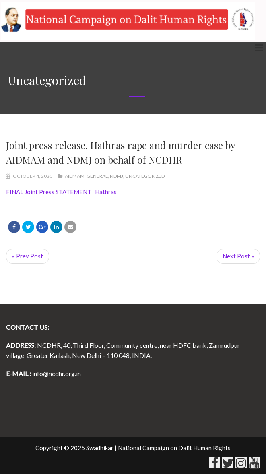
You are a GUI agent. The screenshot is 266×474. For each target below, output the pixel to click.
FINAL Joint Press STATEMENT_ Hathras (61, 191)
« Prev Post (27, 256)
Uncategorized (145, 176)
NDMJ (116, 176)
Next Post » (238, 256)
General (97, 176)
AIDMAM (75, 176)
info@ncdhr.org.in (56, 373)
